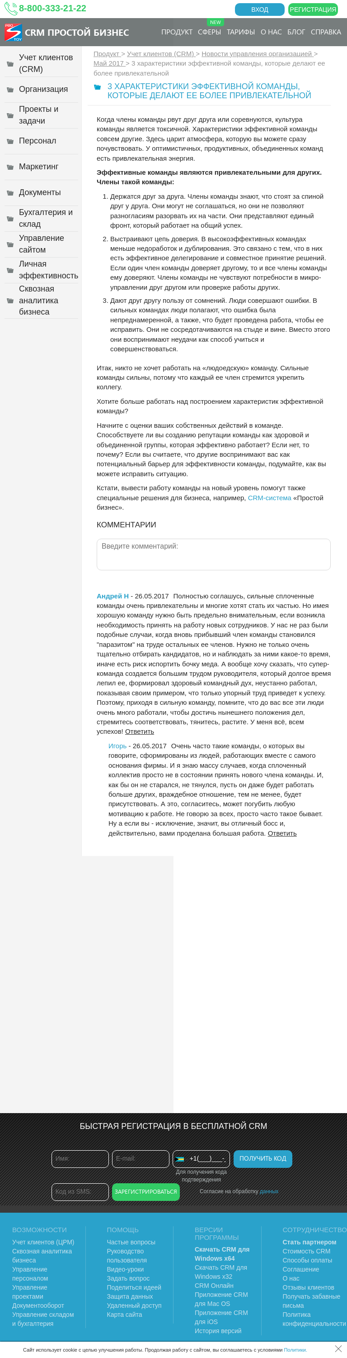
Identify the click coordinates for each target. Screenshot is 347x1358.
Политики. (295, 1350)
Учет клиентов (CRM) (161, 53)
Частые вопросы (131, 1242)
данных (269, 1191)
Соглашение (301, 1269)
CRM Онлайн (214, 1285)
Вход (259, 9)
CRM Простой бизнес (77, 32)
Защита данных (130, 1296)
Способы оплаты (308, 1260)
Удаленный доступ (134, 1305)
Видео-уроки (125, 1269)
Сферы (211, 27)
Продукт (176, 31)
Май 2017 (110, 63)
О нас (271, 31)
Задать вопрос (128, 1278)
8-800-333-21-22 (52, 8)
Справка (326, 31)
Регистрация (313, 9)
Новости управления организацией (258, 53)
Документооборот (38, 1305)
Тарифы (241, 31)
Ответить (139, 731)
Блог (296, 31)
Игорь (117, 746)
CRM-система (269, 498)
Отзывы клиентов (308, 1287)
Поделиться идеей (134, 1287)
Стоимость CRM (307, 1251)
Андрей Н (113, 596)
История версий (218, 1330)
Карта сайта (124, 1314)
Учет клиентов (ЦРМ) (43, 1242)
